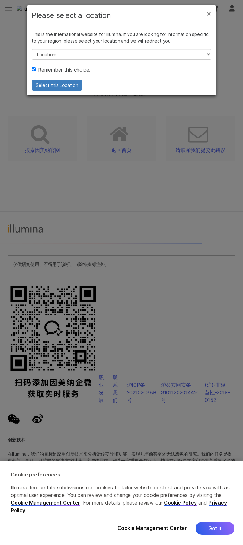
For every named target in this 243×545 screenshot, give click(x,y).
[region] (121, 503)
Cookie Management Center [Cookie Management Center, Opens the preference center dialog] (152, 528)
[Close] (208, 13)
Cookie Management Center (45, 503)
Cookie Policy (180, 503)
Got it (215, 528)
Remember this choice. (61, 70)
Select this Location (57, 85)
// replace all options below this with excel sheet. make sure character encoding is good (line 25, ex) (121, 54)
